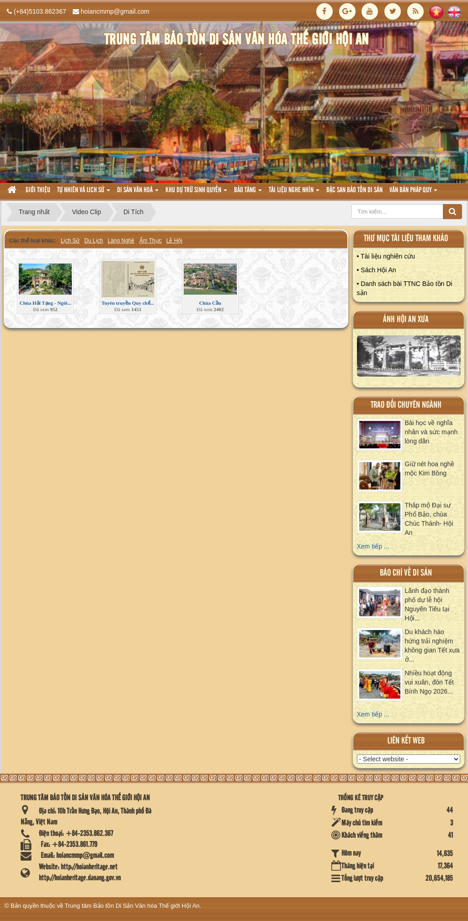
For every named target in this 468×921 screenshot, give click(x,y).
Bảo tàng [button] (248, 193)
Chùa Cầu (210, 303)
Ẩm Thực (150, 240)
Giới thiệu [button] (38, 190)
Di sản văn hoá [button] (138, 193)
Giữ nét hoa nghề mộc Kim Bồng (430, 468)
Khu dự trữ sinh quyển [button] (196, 193)
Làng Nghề (120, 240)
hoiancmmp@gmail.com (115, 11)
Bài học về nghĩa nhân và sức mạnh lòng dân (431, 432)
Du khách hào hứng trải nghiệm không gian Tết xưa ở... (432, 645)
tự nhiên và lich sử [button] (83, 193)
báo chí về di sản (406, 573)
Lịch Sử (70, 240)
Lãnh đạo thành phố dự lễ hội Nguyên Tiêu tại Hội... (427, 604)
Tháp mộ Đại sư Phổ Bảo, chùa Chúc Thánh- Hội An (429, 518)
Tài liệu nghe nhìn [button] (294, 193)
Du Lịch (93, 240)
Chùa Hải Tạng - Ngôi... (45, 303)
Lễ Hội (174, 240)
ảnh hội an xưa (406, 319)
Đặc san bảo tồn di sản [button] (354, 190)
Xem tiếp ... (373, 546)
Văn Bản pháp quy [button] (413, 193)
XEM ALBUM (409, 358)
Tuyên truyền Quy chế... (127, 303)
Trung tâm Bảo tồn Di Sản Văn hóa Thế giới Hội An (132, 905)
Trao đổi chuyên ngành (406, 405)
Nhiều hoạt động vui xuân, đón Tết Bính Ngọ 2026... (429, 682)
